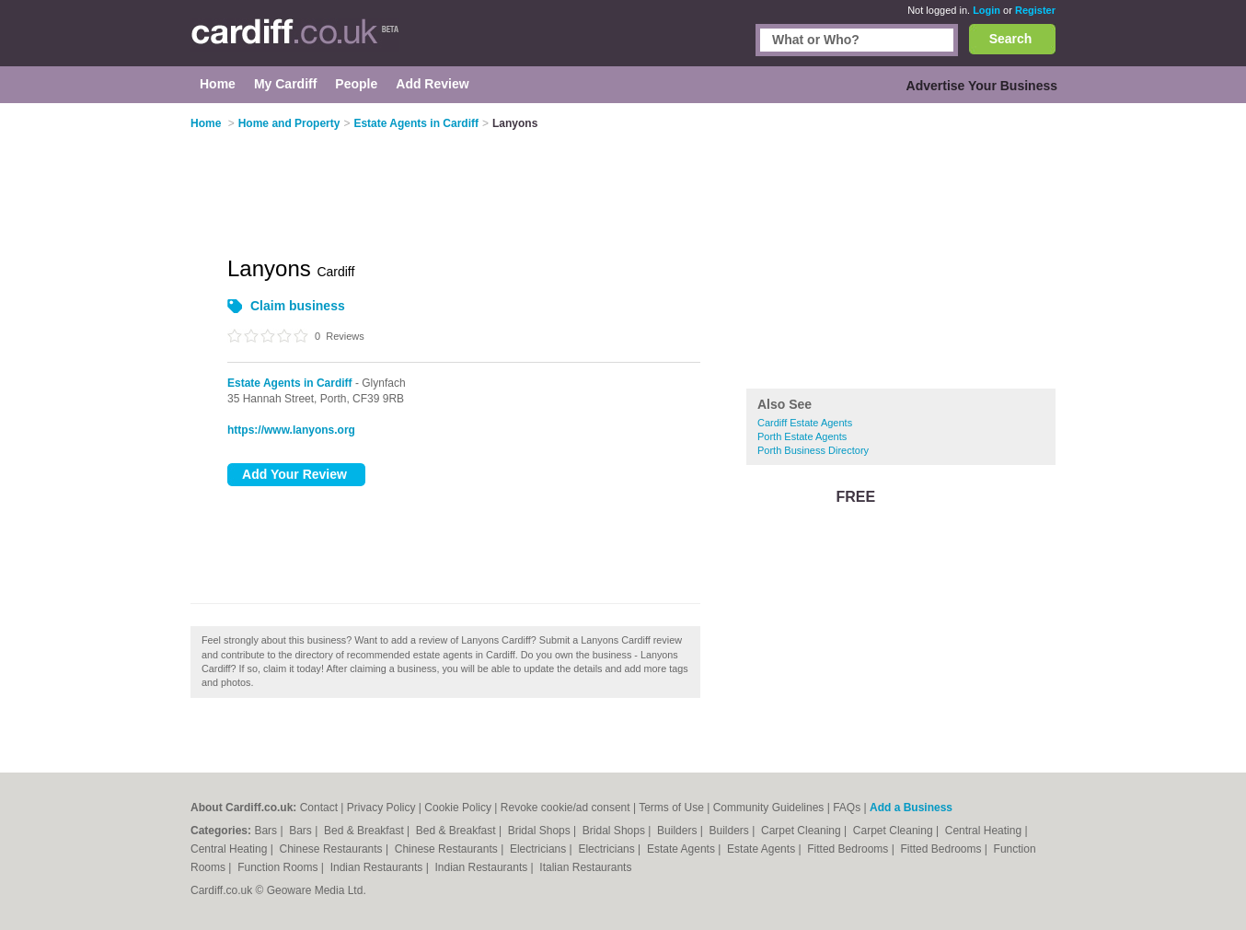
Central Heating (985, 830)
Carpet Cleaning (802, 830)
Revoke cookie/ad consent (565, 807)
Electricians (540, 849)
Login (986, 10)
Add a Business (911, 807)
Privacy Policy (381, 807)
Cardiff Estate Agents (804, 422)
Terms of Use (671, 807)
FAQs (846, 807)
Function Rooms (279, 867)
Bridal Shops (540, 830)
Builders (678, 830)
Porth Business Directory (813, 450)
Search (1011, 38)
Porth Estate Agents (802, 436)
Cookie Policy (457, 807)
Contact (319, 807)
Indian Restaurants (378, 867)
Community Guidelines (769, 807)
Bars (267, 830)
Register (1035, 10)
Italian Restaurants (585, 867)
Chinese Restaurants (333, 849)
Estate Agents (682, 849)
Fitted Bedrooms (849, 849)
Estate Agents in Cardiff (289, 383)
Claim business (297, 305)
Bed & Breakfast (365, 830)
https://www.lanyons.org (291, 430)
